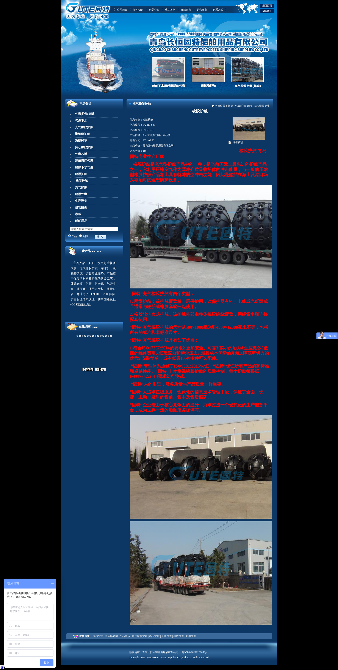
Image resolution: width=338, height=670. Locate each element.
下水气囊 (166, 636)
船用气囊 (191, 636)
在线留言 (186, 9)
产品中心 (154, 9)
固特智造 (98, 636)
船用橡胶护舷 (139, 636)
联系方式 (218, 9)
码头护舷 (154, 636)
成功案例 (170, 9)
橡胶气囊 (179, 636)
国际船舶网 (111, 636)
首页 (230, 105)
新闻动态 (138, 9)
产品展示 (125, 636)
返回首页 (267, 5)
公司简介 (122, 9)
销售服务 (202, 9)
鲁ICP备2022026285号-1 (195, 652)
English (267, 10)
